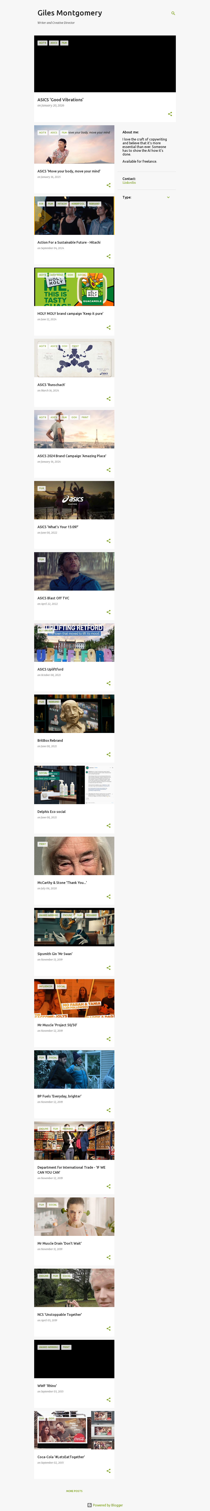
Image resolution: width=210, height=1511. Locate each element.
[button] (170, 114)
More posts (74, 1491)
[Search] (173, 13)
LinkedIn (129, 183)
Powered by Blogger (105, 1505)
